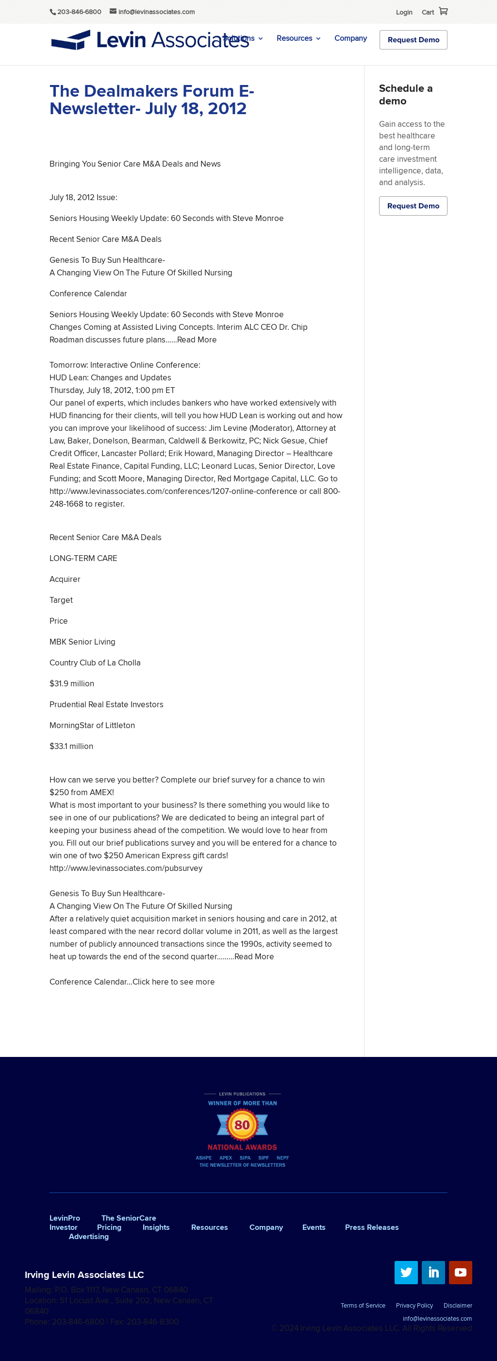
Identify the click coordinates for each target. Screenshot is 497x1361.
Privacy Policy (414, 1306)
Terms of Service (363, 1306)
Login (404, 12)
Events (314, 1227)
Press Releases (372, 1227)
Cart (428, 12)
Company (350, 39)
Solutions (238, 39)
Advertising (89, 1236)
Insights (156, 1227)
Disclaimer (458, 1306)
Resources (294, 39)
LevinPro (65, 1218)
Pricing (109, 1227)
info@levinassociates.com (437, 1319)
